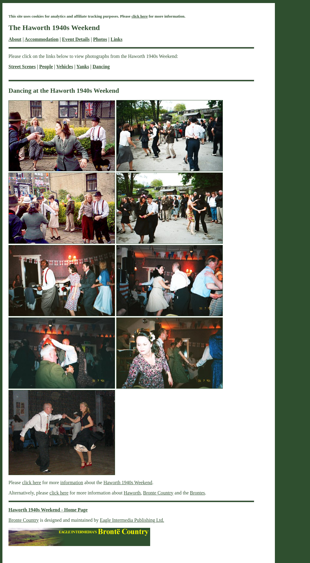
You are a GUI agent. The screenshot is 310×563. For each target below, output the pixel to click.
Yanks (82, 66)
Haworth (132, 492)
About (14, 39)
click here (139, 16)
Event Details (76, 39)
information (71, 482)
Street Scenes (22, 66)
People (46, 66)
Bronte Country (158, 492)
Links (116, 39)
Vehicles (64, 66)
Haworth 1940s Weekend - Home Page (47, 509)
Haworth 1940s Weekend (128, 482)
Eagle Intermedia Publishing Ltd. (132, 520)
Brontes (197, 492)
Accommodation (41, 39)
